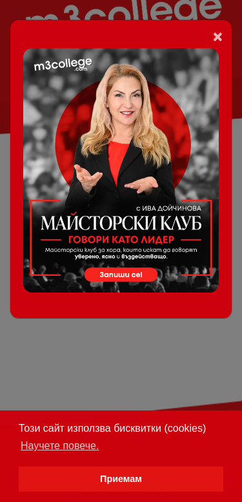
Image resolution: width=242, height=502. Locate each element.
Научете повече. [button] (60, 445)
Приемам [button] (121, 479)
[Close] (218, 36)
